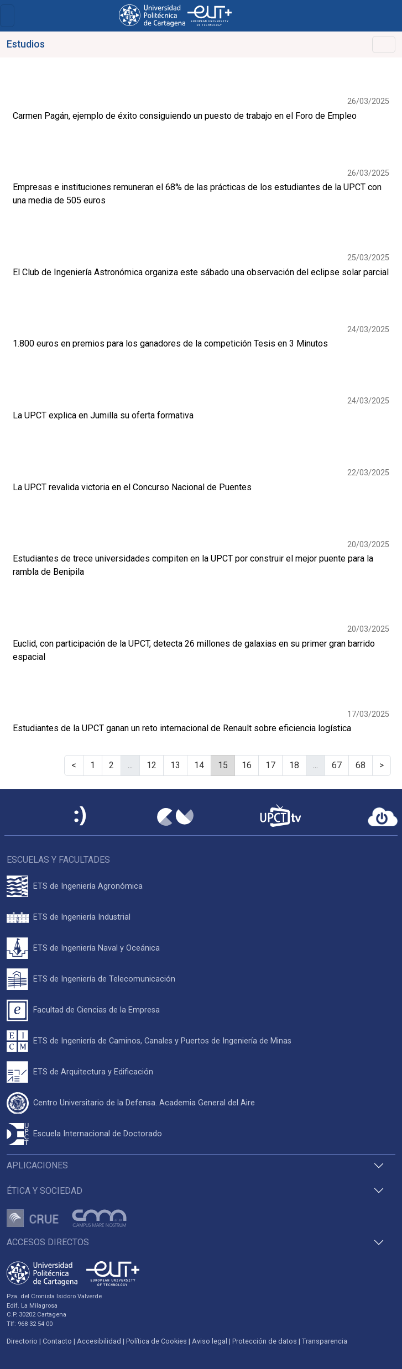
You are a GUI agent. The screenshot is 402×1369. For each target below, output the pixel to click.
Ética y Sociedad (44, 1191)
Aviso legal (209, 1341)
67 (337, 765)
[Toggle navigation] (7, 15)
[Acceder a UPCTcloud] (383, 816)
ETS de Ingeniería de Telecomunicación (104, 979)
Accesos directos (48, 1242)
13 (175, 765)
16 (247, 765)
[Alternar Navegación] (383, 44)
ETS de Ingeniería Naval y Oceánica (96, 948)
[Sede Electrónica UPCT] (81, 816)
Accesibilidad (99, 1341)
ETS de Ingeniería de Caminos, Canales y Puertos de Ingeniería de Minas (162, 1041)
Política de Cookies (156, 1341)
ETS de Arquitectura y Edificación (93, 1072)
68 (361, 765)
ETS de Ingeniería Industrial (81, 917)
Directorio (22, 1341)
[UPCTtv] (280, 817)
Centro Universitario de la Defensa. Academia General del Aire (144, 1103)
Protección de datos (264, 1341)
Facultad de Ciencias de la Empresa (96, 1010)
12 (151, 765)
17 (270, 765)
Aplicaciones (37, 1165)
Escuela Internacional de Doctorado (97, 1134)
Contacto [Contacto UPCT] (57, 1341)
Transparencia (324, 1341)
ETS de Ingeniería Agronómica (88, 886)
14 (199, 765)
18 (294, 765)
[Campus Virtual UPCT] (175, 817)
